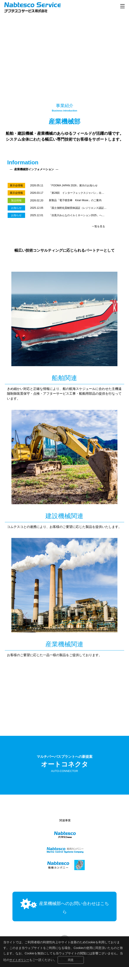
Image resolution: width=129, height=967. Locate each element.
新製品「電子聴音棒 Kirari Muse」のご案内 (75, 200)
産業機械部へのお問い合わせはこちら (64, 909)
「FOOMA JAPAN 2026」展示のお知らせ (73, 185)
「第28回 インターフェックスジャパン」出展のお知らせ (83, 192)
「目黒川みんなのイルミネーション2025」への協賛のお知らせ (86, 215)
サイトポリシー (20, 960)
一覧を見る (98, 226)
